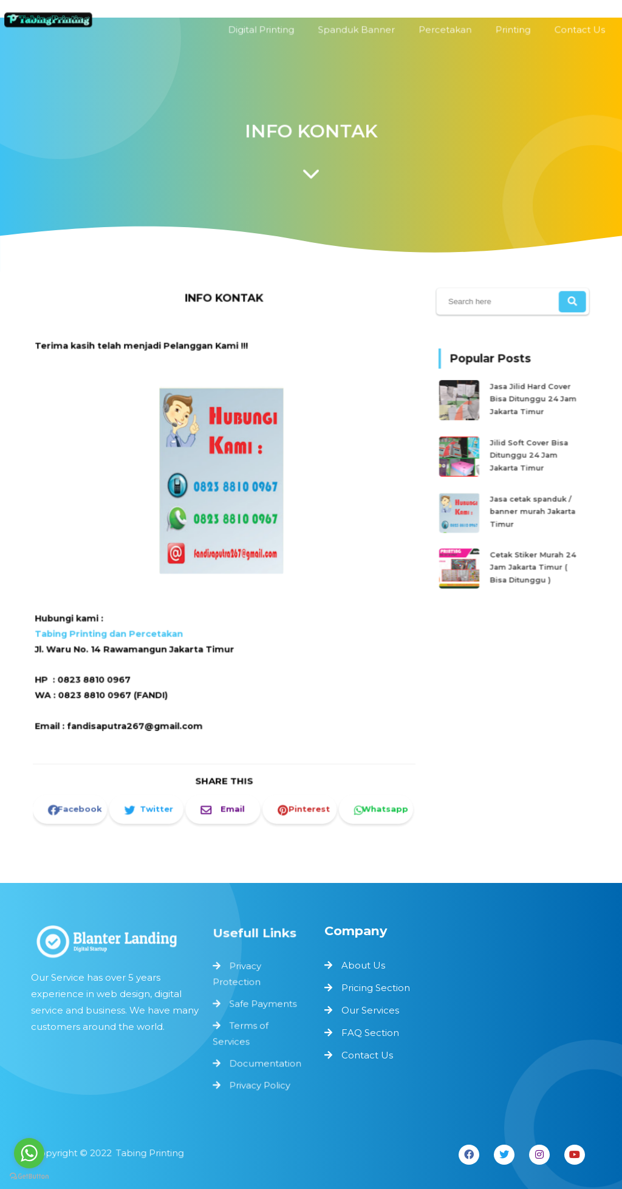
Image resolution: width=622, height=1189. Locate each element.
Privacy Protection (237, 975)
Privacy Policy (259, 1082)
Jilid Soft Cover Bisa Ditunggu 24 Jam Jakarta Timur (527, 455)
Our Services (370, 1010)
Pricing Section (375, 987)
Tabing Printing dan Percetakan (114, 629)
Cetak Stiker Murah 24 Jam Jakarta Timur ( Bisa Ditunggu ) (531, 559)
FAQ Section (370, 1032)
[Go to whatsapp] (29, 1153)
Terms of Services (241, 1033)
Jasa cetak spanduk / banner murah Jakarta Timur (531, 507)
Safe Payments (262, 1004)
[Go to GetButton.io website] (29, 1176)
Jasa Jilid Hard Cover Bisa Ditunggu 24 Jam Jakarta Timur (531, 403)
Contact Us (367, 1055)
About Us (363, 965)
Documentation (264, 1061)
